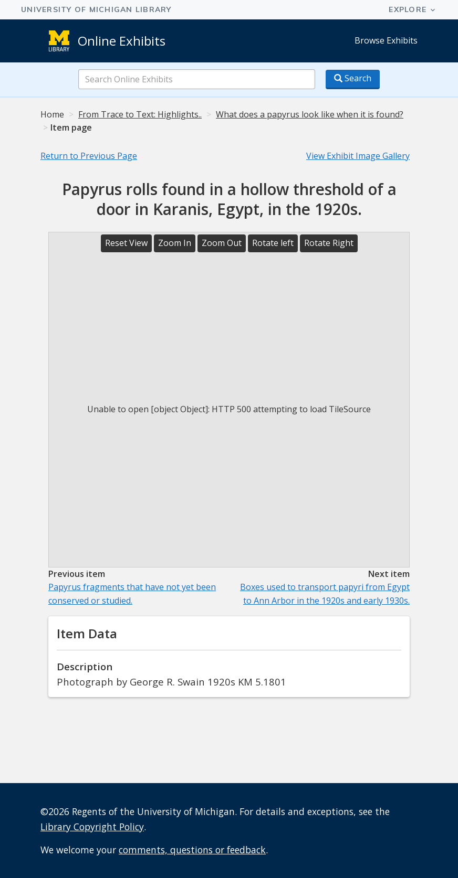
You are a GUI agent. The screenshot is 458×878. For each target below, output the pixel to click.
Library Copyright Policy (92, 826)
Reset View (126, 243)
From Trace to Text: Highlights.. (140, 114)
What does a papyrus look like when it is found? (309, 114)
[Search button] (353, 79)
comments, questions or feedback (192, 849)
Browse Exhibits (386, 40)
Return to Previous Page (88, 156)
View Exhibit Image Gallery (358, 156)
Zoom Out (222, 243)
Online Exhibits (121, 40)
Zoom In (174, 243)
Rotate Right (328, 243)
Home (52, 114)
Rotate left (273, 243)
